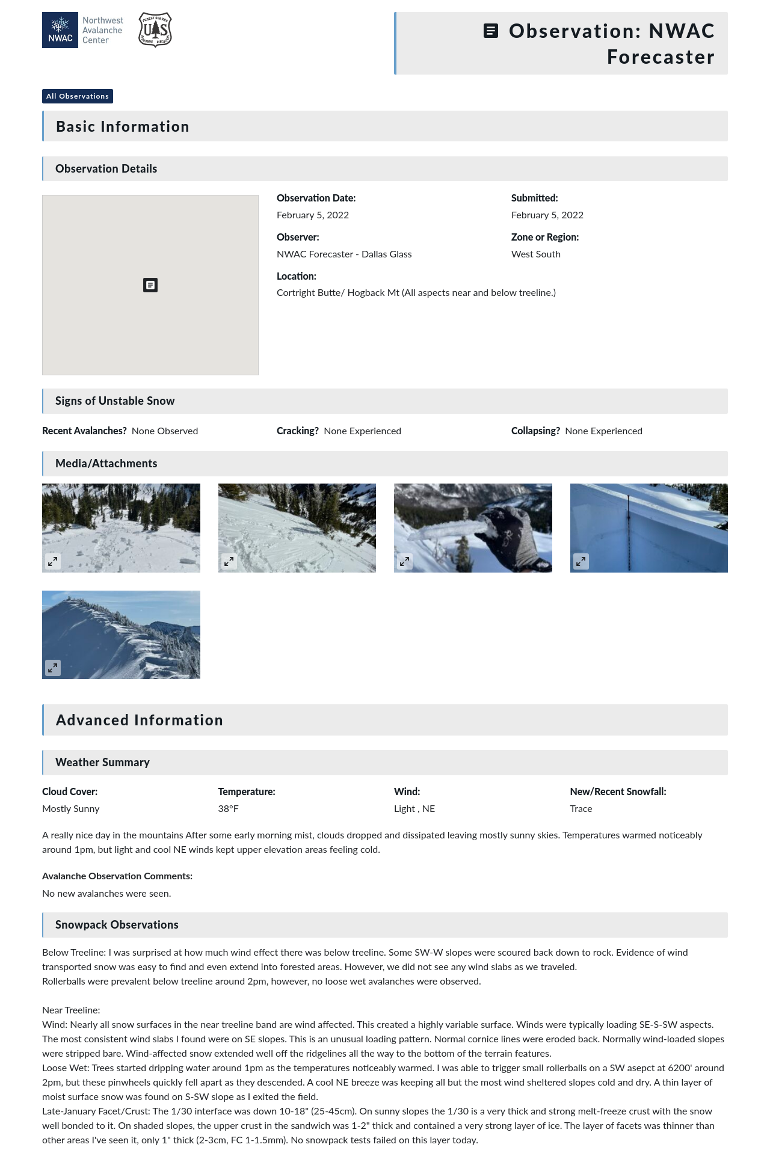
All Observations (77, 95)
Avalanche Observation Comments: (117, 875)
